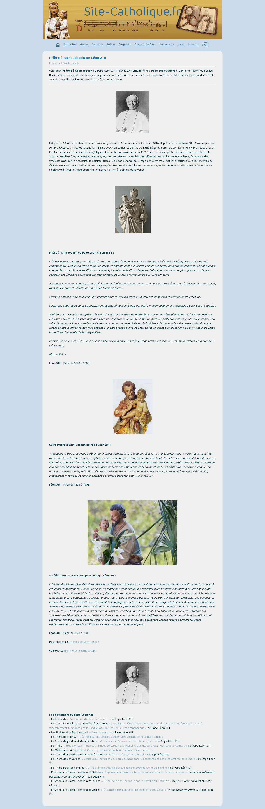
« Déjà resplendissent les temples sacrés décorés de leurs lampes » (144, 772)
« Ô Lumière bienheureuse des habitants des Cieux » (133, 790)
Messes (84, 44)
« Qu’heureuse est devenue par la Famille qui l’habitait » (136, 781)
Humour (193, 44)
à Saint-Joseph (70, 63)
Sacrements (166, 44)
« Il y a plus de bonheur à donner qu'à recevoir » (122, 750)
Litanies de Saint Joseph (84, 642)
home (58, 45)
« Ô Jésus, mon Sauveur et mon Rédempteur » (127, 741)
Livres (181, 44)
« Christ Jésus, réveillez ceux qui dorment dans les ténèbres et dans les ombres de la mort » (139, 759)
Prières (110, 44)
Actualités (70, 44)
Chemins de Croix (145, 44)
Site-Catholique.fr (132, 13)
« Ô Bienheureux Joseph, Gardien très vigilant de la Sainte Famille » (122, 737)
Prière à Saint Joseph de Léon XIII (77, 58)
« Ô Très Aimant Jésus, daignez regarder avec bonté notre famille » (127, 768)
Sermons (97, 44)
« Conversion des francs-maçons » (88, 719)
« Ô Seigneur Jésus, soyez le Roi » (125, 754)
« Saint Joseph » (99, 732)
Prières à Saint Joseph (82, 651)
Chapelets (125, 44)
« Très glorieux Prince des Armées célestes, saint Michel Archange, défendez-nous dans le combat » (125, 746)
